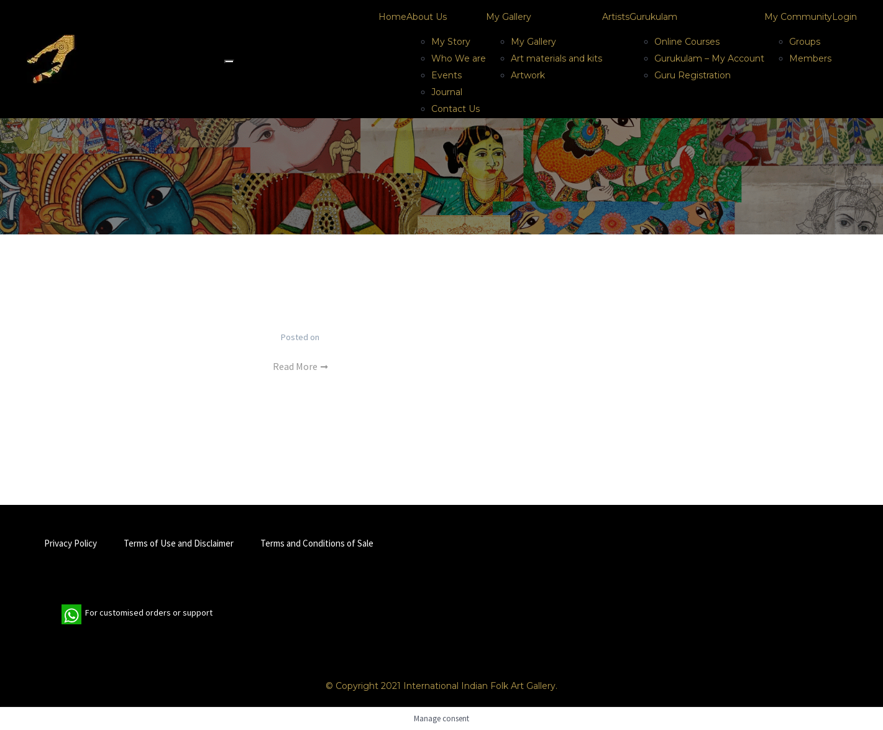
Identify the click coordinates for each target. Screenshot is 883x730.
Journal (446, 92)
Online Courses (687, 41)
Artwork (528, 75)
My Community (798, 16)
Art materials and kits (556, 58)
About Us (426, 16)
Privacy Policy (70, 543)
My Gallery (508, 16)
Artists (615, 16)
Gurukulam (653, 16)
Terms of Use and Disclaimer (179, 543)
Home (392, 16)
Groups (804, 41)
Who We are (458, 58)
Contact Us (455, 108)
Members (810, 58)
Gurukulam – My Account (709, 58)
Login (844, 16)
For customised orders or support (137, 614)
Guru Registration (692, 75)
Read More (300, 366)
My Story (450, 41)
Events (446, 75)
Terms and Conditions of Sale (316, 543)
